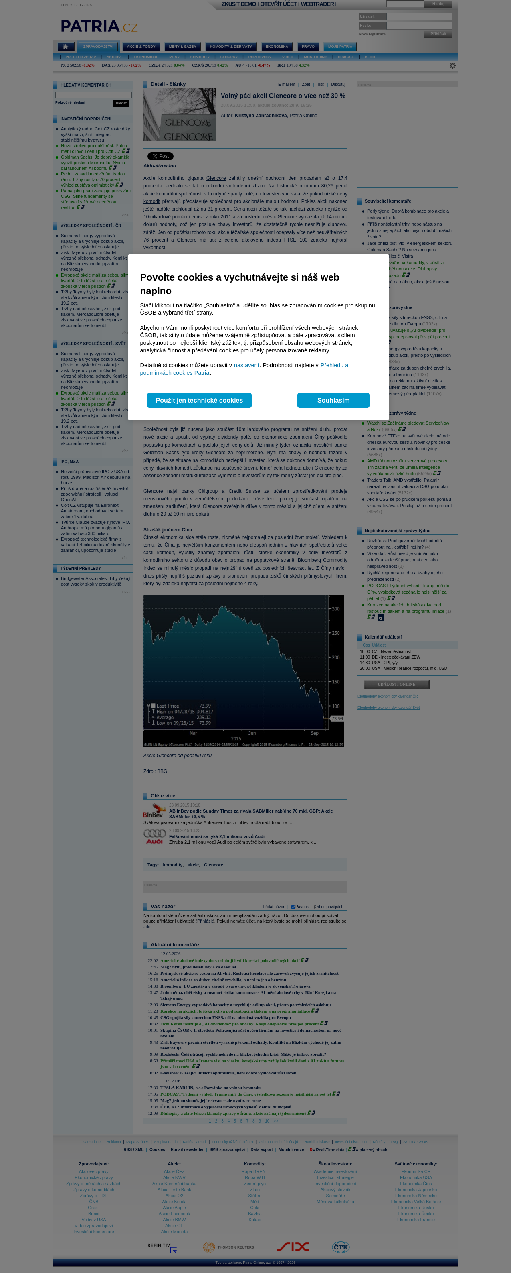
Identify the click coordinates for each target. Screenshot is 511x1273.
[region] (258, 337)
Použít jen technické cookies (199, 400)
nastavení (246, 365)
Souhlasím (333, 400)
